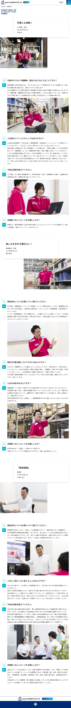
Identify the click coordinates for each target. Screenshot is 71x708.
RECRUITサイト (47, 698)
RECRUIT (26, 2)
